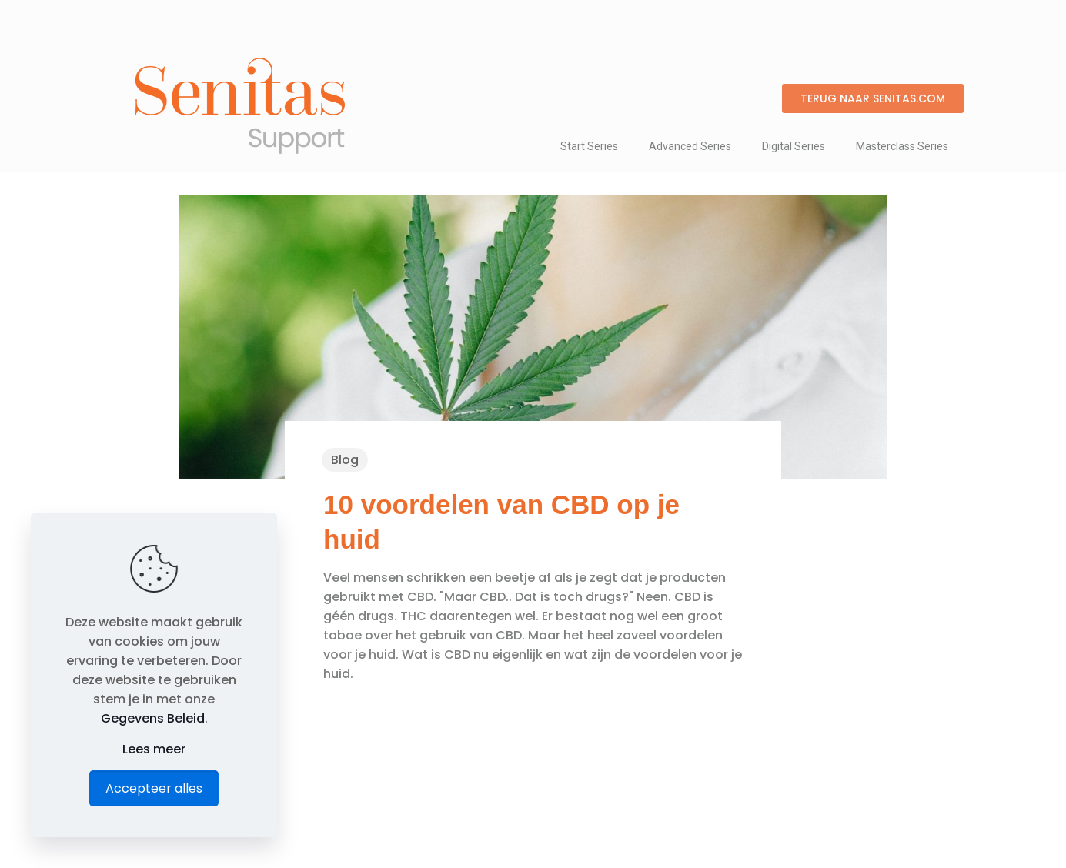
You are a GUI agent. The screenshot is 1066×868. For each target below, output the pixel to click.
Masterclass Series (902, 146)
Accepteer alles (153, 788)
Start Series (589, 146)
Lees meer (153, 749)
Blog (345, 460)
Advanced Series (690, 146)
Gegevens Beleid (153, 718)
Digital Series (793, 146)
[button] (873, 98)
